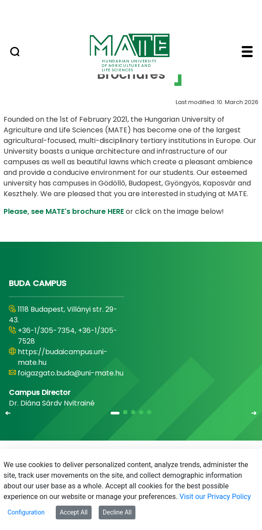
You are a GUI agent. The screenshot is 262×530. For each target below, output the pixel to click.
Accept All (74, 512)
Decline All (117, 512)
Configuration (26, 512)
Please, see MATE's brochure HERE (64, 211)
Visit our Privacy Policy (214, 496)
